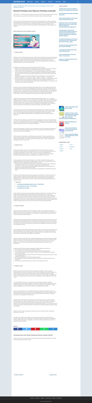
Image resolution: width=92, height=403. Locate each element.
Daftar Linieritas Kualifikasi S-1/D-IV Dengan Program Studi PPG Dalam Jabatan (71, 129)
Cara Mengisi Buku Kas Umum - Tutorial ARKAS (27, 186)
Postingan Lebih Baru (18, 374)
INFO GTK (50, 1)
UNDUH (64, 1)
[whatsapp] (44, 329)
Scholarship (72, 146)
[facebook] (17, 329)
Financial (61, 148)
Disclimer (42, 398)
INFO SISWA (58, 1)
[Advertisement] (35, 385)
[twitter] (26, 329)
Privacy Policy (48, 398)
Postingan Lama (53, 374)
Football (61, 150)
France (71, 144)
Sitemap (53, 398)
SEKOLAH (43, 1)
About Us (32, 398)
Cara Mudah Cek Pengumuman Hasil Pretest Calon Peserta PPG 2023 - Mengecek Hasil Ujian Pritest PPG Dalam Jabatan (68, 40)
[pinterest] (35, 329)
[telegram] (53, 329)
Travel (71, 148)
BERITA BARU (30, 1)
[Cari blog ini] (78, 1)
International (59, 398)
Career (61, 146)
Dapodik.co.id (19, 2)
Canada (61, 144)
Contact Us (37, 398)
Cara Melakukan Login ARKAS (23, 188)
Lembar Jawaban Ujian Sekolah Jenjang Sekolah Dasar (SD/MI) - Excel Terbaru (71, 135)
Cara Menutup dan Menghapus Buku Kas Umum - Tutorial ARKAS (30, 184)
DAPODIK (37, 1)
